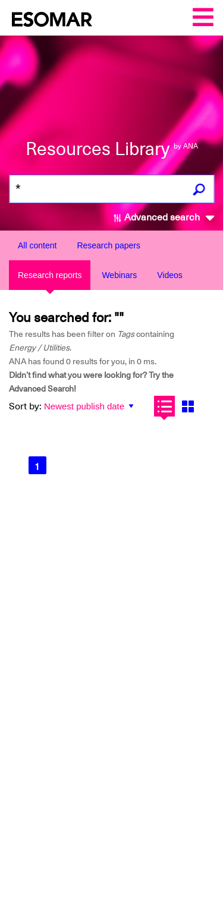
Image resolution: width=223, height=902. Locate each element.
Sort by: (25, 406)
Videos (170, 275)
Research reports (49, 275)
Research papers (108, 245)
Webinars (119, 275)
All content (37, 245)
